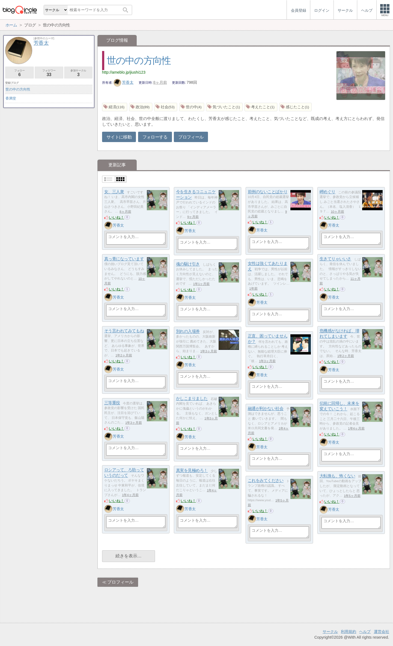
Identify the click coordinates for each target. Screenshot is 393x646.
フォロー (19, 73)
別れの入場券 (188, 331)
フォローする (155, 137)
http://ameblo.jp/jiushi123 (123, 72)
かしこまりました (192, 398)
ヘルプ (365, 631)
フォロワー (49, 73)
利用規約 (348, 631)
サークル (330, 631)
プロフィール (190, 137)
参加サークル (78, 73)
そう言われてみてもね (124, 331)
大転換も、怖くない (337, 476)
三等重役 (112, 403)
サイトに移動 (119, 137)
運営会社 (381, 631)
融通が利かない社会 (266, 408)
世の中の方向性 (139, 60)
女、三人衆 (114, 192)
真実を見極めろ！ (192, 470)
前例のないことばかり (268, 192)
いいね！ (116, 217)
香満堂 (10, 98)
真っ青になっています (124, 259)
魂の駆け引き (188, 264)
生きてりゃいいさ (335, 259)
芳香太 (124, 82)
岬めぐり (327, 192)
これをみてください (266, 480)
